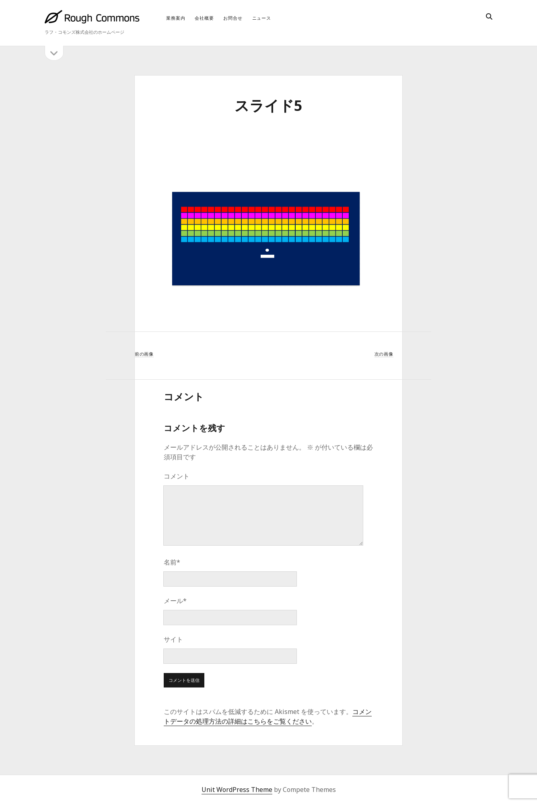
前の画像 (144, 354)
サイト (173, 639)
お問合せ (232, 18)
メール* (175, 600)
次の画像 (383, 354)
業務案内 (175, 18)
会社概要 (204, 18)
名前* (172, 562)
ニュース (261, 18)
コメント (176, 476)
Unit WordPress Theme (237, 789)
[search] (489, 17)
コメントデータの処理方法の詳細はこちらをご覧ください (268, 716)
